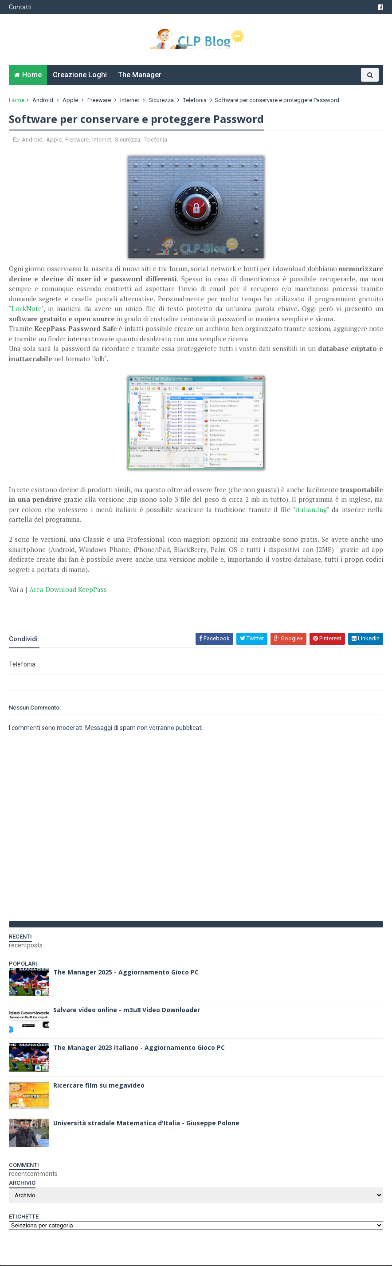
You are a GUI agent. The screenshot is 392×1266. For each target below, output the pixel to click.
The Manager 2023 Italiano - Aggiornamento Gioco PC (139, 1048)
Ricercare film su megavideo (99, 1086)
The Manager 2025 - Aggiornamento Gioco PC (126, 973)
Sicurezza (161, 101)
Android (42, 101)
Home (32, 75)
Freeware (99, 101)
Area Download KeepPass (68, 590)
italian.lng (310, 510)
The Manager (139, 75)
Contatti (20, 7)
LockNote (26, 309)
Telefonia (195, 101)
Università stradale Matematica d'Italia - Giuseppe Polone (146, 1124)
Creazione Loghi (80, 75)
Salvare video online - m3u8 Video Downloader (126, 1010)
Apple (70, 101)
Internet (129, 101)
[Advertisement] (112, 609)
